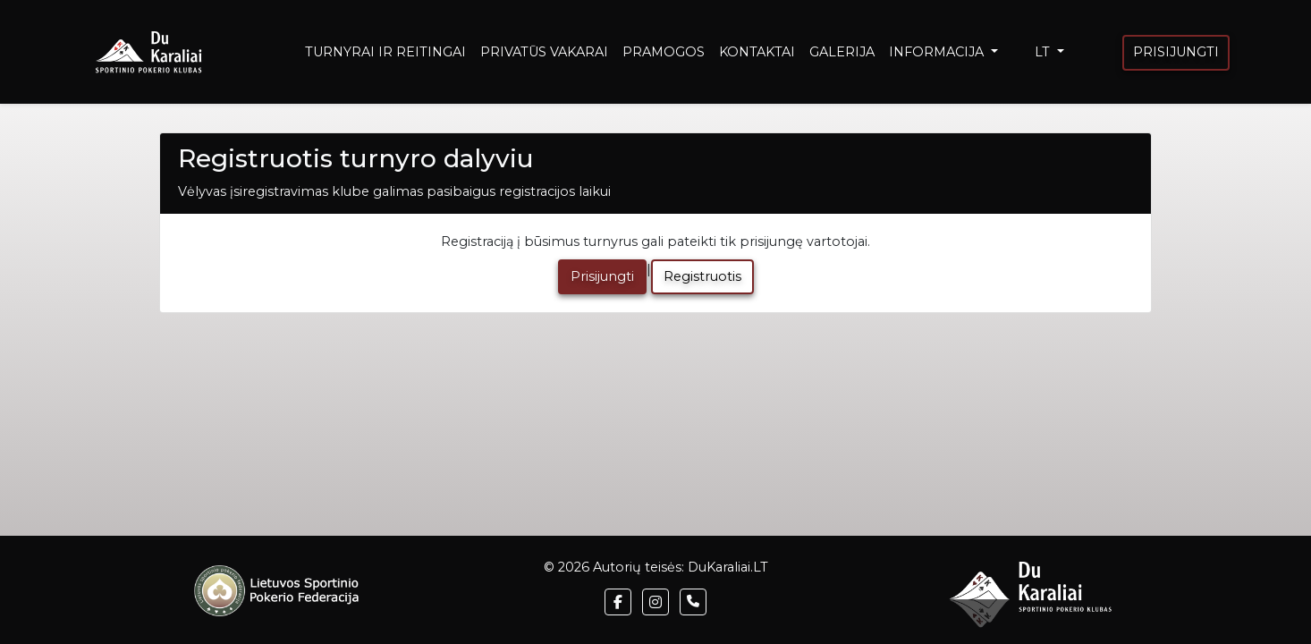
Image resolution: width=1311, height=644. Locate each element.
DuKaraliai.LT (728, 567)
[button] (618, 602)
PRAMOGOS (663, 52)
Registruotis (702, 276)
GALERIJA (842, 52)
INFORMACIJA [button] (938, 52)
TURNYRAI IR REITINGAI (385, 52)
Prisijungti (602, 276)
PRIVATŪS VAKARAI (544, 52)
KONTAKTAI (757, 52)
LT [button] (1044, 52)
